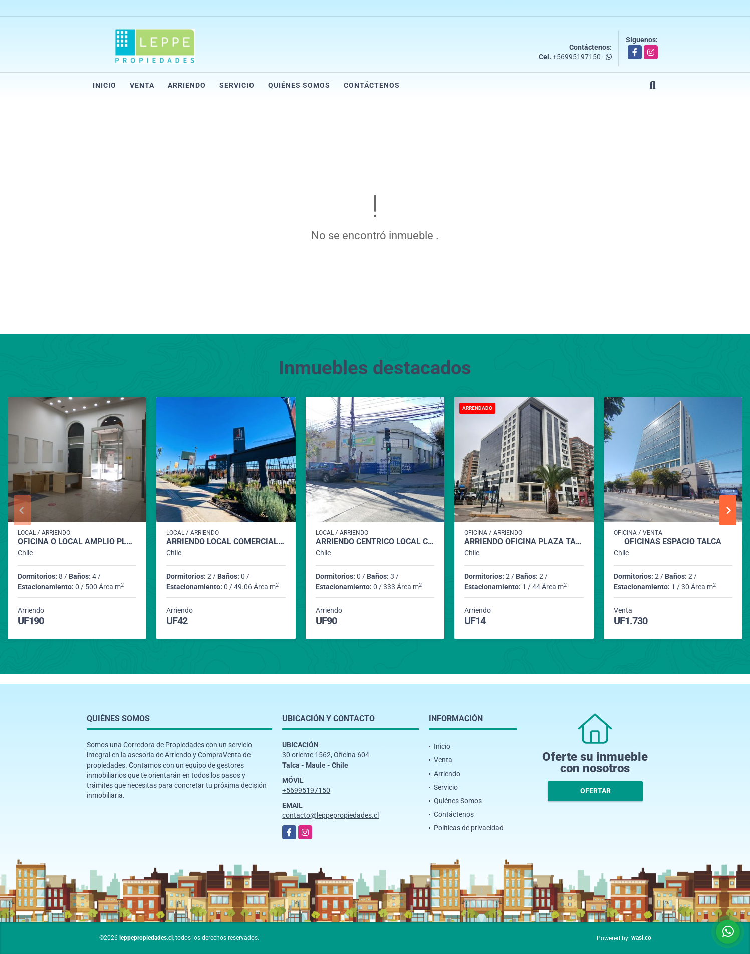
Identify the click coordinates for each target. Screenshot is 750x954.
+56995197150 (577, 57)
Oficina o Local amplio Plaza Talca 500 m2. (77, 542)
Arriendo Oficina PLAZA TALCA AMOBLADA (523, 542)
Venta (142, 85)
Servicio (237, 85)
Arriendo (187, 85)
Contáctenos (372, 85)
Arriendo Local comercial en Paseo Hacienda (225, 542)
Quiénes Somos (299, 85)
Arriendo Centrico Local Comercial (375, 542)
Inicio (104, 85)
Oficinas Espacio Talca (672, 542)
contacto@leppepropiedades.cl (330, 815)
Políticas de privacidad (469, 828)
